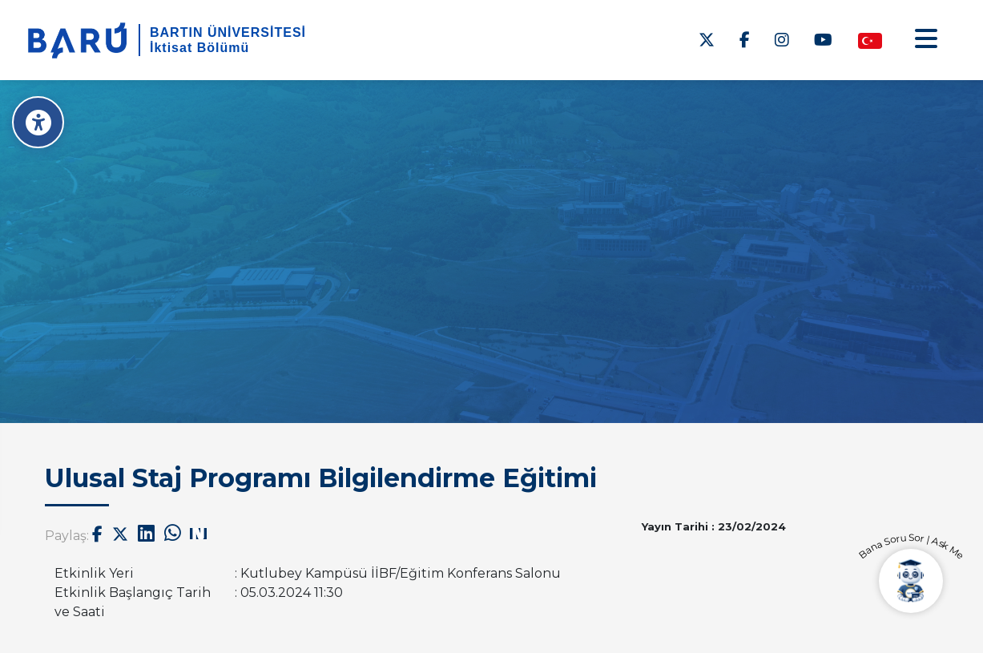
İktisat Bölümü (199, 47)
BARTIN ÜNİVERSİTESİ (228, 32)
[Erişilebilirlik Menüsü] (38, 122)
